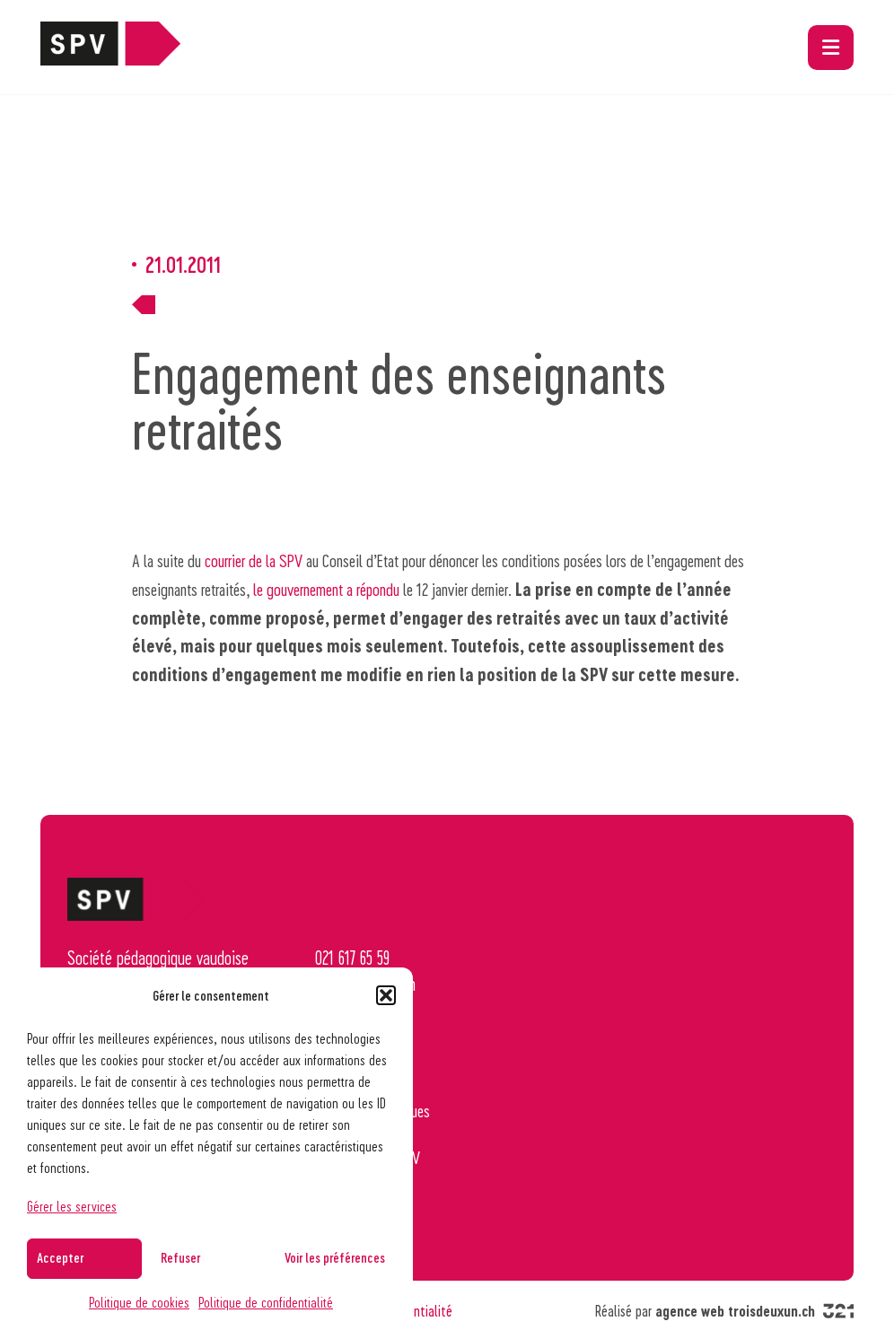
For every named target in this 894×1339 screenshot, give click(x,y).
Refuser (180, 1257)
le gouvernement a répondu (326, 588)
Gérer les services (72, 1205)
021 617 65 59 (352, 957)
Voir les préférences (335, 1257)
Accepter (60, 1257)
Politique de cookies (139, 1301)
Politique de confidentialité (265, 1301)
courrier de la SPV (253, 560)
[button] (386, 995)
